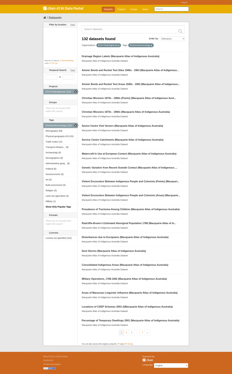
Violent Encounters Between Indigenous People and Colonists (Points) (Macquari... (130, 181)
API (118, 344)
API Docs (128, 344)
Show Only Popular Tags (58, 207)
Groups (133, 9)
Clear (72, 25)
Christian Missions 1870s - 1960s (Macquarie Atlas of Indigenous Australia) (126, 112)
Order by (153, 38)
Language (147, 364)
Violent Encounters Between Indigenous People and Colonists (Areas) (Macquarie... (131, 195)
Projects (121, 9)
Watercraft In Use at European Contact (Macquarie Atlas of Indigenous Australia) (129, 153)
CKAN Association (52, 364)
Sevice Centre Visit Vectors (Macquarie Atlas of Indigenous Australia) (122, 126)
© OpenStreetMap (67, 60)
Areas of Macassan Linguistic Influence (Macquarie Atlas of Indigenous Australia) (130, 292)
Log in (184, 2)
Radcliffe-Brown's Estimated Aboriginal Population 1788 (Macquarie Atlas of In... (129, 223)
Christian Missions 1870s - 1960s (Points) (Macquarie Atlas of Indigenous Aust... (129, 98)
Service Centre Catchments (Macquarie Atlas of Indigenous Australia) (123, 139)
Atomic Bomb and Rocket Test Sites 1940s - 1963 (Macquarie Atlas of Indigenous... (130, 70)
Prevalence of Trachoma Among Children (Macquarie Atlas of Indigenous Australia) (131, 209)
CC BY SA (53, 63)
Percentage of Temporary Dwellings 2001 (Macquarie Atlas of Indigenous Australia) (130, 320)
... (137, 332)
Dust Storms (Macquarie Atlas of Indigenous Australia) (114, 251)
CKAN (147, 360)
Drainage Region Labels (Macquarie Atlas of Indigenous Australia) (120, 56)
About (145, 9)
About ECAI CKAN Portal (55, 356)
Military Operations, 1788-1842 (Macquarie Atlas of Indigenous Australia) (124, 279)
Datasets (108, 9)
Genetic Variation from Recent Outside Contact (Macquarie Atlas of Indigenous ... (129, 167)
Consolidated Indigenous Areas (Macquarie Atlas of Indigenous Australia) (125, 265)
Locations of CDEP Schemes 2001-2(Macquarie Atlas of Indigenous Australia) (127, 306)
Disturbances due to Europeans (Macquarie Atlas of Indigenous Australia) (125, 237)
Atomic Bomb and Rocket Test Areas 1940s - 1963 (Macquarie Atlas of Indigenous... (131, 84)
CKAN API (48, 360)
